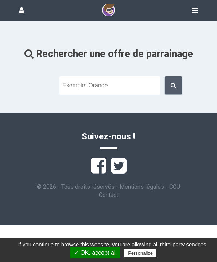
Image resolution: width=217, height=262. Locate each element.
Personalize (140, 253)
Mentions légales (142, 186)
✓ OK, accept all (95, 253)
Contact (108, 194)
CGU (174, 186)
